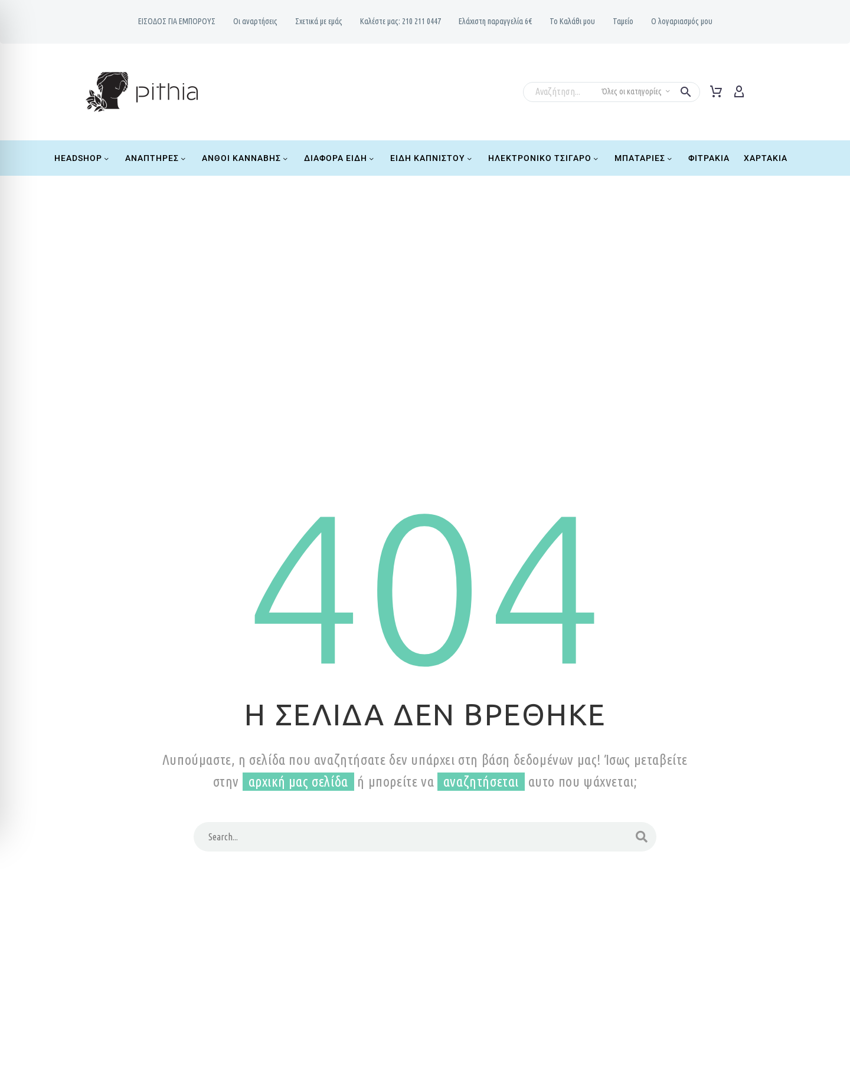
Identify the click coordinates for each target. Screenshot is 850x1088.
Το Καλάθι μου (572, 21)
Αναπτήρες (156, 158)
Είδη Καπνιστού (432, 158)
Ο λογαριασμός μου (681, 21)
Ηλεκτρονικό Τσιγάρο (544, 158)
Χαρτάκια (765, 158)
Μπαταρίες (644, 158)
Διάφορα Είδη (340, 158)
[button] (686, 92)
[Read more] (760, 90)
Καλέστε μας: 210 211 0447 (400, 21)
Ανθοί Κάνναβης (246, 158)
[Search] (425, 837)
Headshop (82, 158)
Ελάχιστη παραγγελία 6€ (495, 21)
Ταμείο (623, 21)
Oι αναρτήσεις (255, 21)
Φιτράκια (709, 158)
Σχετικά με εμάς (318, 21)
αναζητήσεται (481, 782)
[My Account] (739, 92)
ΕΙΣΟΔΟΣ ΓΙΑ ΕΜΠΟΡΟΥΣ (176, 21)
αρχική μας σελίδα (298, 782)
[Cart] (716, 92)
